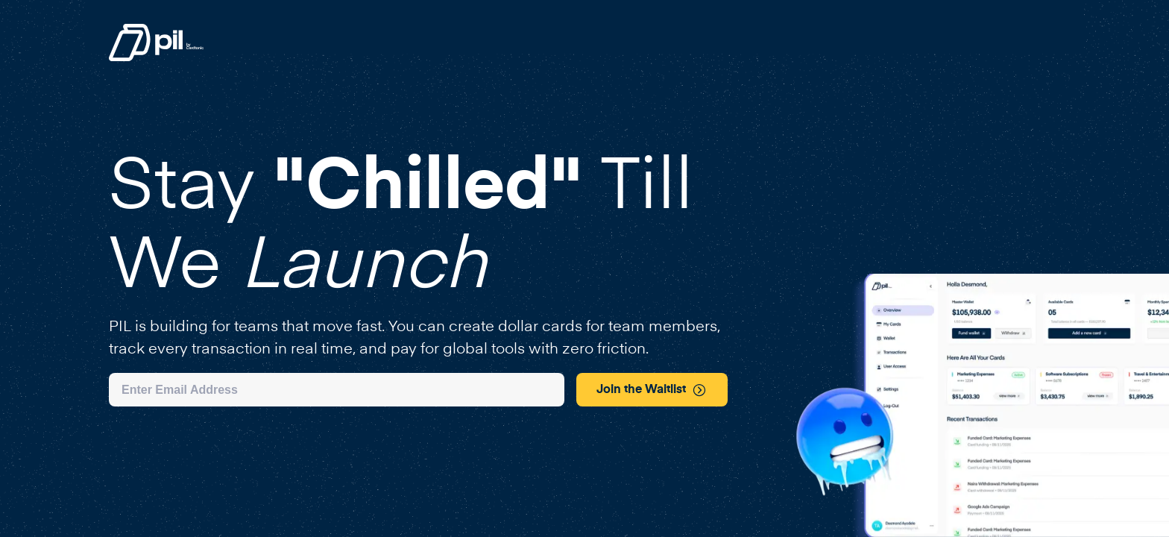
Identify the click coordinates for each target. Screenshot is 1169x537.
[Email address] (336, 389)
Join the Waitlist (651, 390)
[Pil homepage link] (156, 58)
